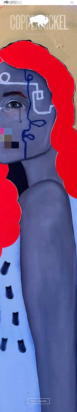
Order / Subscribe (38, 401)
